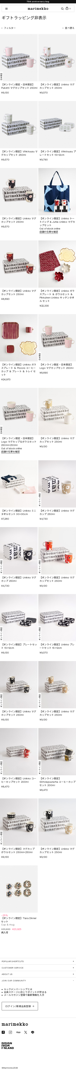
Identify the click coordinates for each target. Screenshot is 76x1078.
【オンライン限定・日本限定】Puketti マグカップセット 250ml (19, 86)
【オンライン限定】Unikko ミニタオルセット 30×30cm (18, 512)
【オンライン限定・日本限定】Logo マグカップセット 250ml (56, 366)
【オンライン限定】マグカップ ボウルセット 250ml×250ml (18, 851)
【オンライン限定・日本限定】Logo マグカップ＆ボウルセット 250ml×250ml (18, 442)
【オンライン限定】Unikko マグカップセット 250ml (57, 86)
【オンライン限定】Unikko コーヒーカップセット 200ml (18, 780)
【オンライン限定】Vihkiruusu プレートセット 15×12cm (58, 153)
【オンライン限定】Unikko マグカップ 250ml (57, 512)
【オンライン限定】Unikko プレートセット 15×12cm (57, 646)
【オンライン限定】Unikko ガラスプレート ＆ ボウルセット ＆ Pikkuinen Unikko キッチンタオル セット (57, 296)
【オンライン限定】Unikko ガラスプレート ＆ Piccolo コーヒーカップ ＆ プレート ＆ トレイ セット (18, 369)
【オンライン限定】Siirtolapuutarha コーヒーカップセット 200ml (57, 782)
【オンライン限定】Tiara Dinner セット (18, 920)
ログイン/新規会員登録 (18, 1006)
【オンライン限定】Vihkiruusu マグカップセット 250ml (19, 153)
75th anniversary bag (38, 2)
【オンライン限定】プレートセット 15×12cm (19, 646)
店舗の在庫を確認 (49, 231)
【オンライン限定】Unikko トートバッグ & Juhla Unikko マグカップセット (57, 222)
